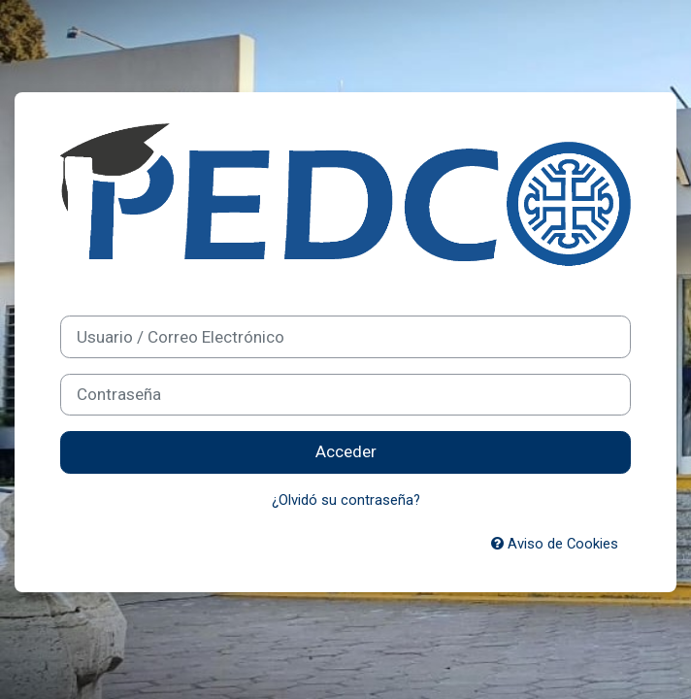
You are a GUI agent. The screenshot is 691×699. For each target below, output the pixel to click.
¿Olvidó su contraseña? (346, 500)
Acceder (346, 451)
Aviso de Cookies (554, 543)
